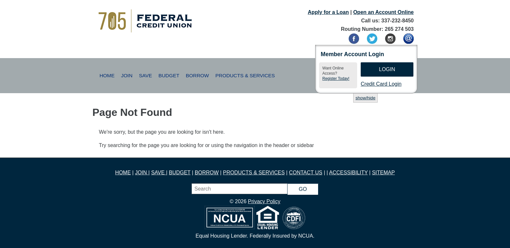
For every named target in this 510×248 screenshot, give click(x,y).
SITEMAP (383, 172)
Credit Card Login (381, 84)
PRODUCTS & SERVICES (254, 172)
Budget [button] (168, 75)
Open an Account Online (383, 12)
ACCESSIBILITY (348, 172)
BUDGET (179, 172)
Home (107, 75)
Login (387, 69)
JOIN (141, 172)
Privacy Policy (264, 201)
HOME (123, 172)
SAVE (158, 172)
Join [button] (126, 75)
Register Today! (335, 78)
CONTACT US (305, 172)
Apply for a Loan (328, 12)
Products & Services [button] (245, 75)
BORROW (207, 172)
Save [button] (145, 75)
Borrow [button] (197, 75)
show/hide (365, 97)
